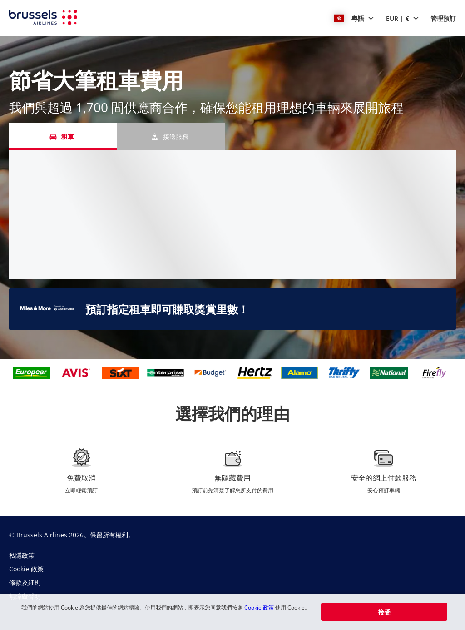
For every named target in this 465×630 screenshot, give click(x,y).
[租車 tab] (63, 136)
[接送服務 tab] (171, 136)
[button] (354, 18)
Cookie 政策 (259, 607)
